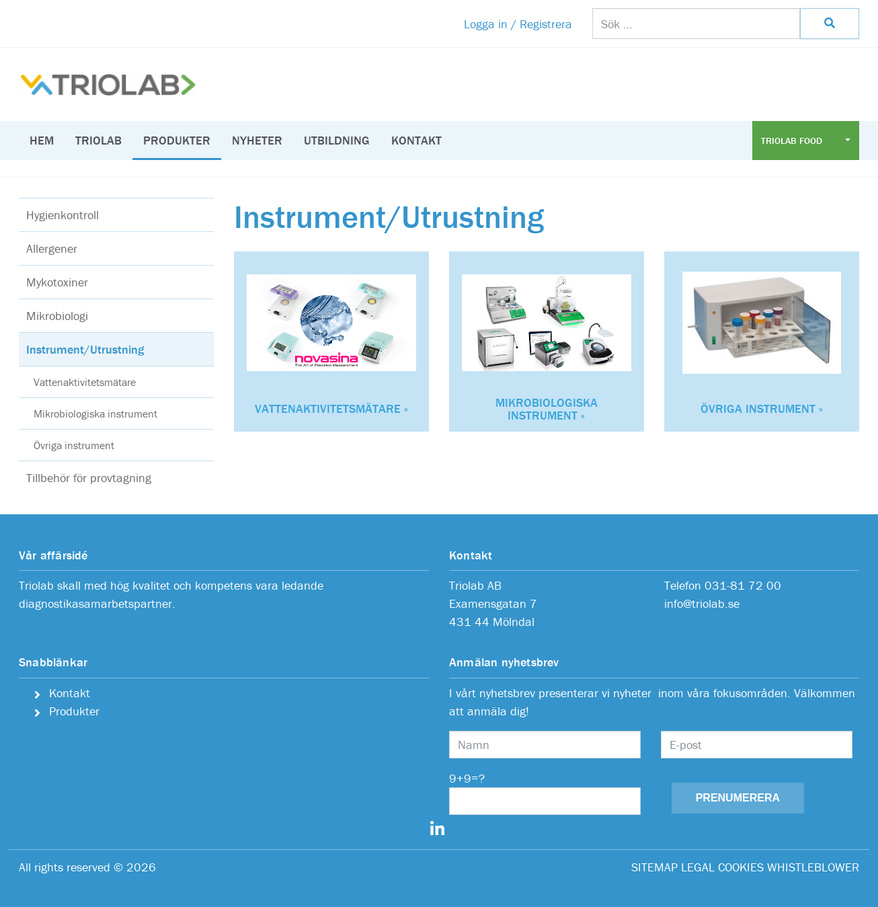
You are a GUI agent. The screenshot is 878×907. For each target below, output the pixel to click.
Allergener (51, 248)
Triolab (98, 140)
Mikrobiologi (57, 315)
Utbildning (337, 140)
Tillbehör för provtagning (88, 477)
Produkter (176, 140)
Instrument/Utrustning (85, 349)
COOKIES (741, 867)
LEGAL (698, 867)
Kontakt (416, 140)
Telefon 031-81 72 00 (722, 585)
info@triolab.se (702, 603)
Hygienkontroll (62, 215)
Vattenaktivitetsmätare (85, 382)
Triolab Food (793, 140)
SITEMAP (654, 867)
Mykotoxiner (57, 282)
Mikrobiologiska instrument (95, 413)
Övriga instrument (74, 445)
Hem (42, 140)
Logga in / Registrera (518, 24)
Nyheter (257, 140)
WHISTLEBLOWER (813, 867)
